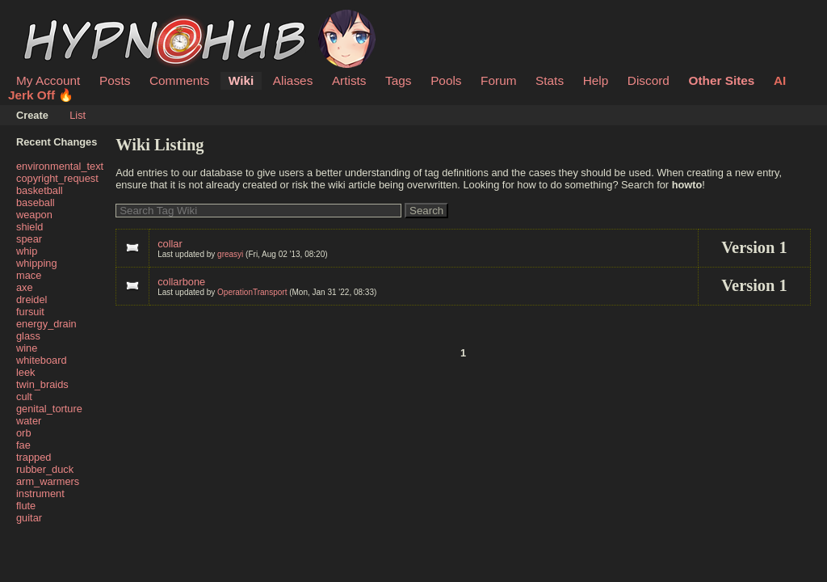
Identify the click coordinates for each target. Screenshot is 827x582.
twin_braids (42, 384)
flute (26, 506)
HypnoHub (60, 18)
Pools (445, 80)
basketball (39, 190)
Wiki (241, 80)
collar (170, 244)
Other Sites (721, 80)
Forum (498, 80)
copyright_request (57, 178)
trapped (33, 457)
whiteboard (41, 360)
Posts (114, 80)
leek (25, 372)
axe (24, 287)
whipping (36, 263)
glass (28, 336)
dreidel (31, 299)
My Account (48, 80)
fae (23, 445)
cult (24, 396)
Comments (179, 80)
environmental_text (59, 166)
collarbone (181, 282)
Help (596, 80)
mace (28, 275)
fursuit (30, 312)
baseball (35, 202)
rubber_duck (44, 469)
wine (26, 348)
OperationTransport (252, 292)
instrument (40, 493)
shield (29, 227)
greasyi (230, 254)
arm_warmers (47, 481)
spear (29, 239)
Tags (398, 80)
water (28, 421)
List (77, 115)
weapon (34, 215)
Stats (549, 80)
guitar (29, 518)
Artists (349, 80)
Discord (649, 80)
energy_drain (46, 324)
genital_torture (49, 409)
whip (26, 251)
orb (23, 433)
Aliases (293, 80)
